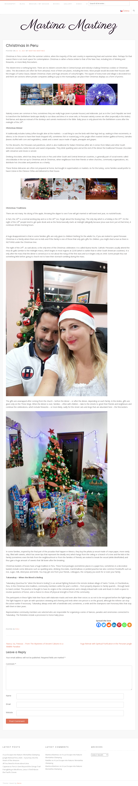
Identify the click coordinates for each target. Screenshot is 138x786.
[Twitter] (103, 625)
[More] (129, 625)
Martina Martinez (37, 51)
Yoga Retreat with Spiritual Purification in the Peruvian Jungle (106, 643)
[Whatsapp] (124, 625)
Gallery (68, 4)
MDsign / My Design (39, 4)
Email (8, 704)
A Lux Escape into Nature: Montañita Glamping (21, 754)
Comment (11, 664)
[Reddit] (109, 625)
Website (9, 712)
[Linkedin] (114, 625)
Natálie (48, 760)
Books (56, 4)
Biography (10, 4)
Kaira (19, 783)
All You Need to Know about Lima (16, 763)
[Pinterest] (119, 625)
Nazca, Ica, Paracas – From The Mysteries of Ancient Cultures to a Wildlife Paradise (34, 645)
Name (8, 695)
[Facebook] (98, 625)
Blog (22, 4)
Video (79, 4)
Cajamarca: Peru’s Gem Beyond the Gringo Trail (22, 766)
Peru (17, 629)
